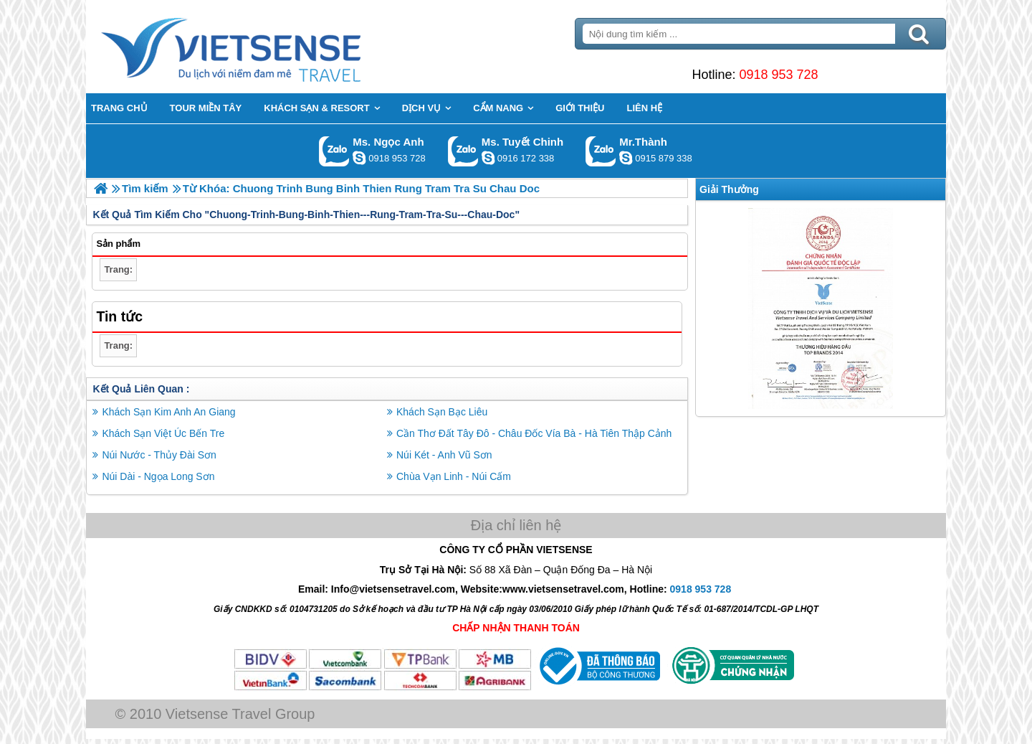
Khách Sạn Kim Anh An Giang (168, 412)
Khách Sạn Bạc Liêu (441, 412)
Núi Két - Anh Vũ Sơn (444, 455)
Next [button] (935, 308)
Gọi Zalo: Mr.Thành (601, 151)
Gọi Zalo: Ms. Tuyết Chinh (463, 151)
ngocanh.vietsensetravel (359, 158)
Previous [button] (706, 308)
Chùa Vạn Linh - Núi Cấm (453, 476)
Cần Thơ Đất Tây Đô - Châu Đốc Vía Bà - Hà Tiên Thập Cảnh (534, 433)
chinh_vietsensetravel (488, 158)
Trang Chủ (266, 46)
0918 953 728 (778, 74)
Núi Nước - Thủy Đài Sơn (159, 455)
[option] (820, 308)
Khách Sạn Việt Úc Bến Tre (163, 433)
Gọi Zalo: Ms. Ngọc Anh (334, 151)
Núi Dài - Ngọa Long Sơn (158, 476)
